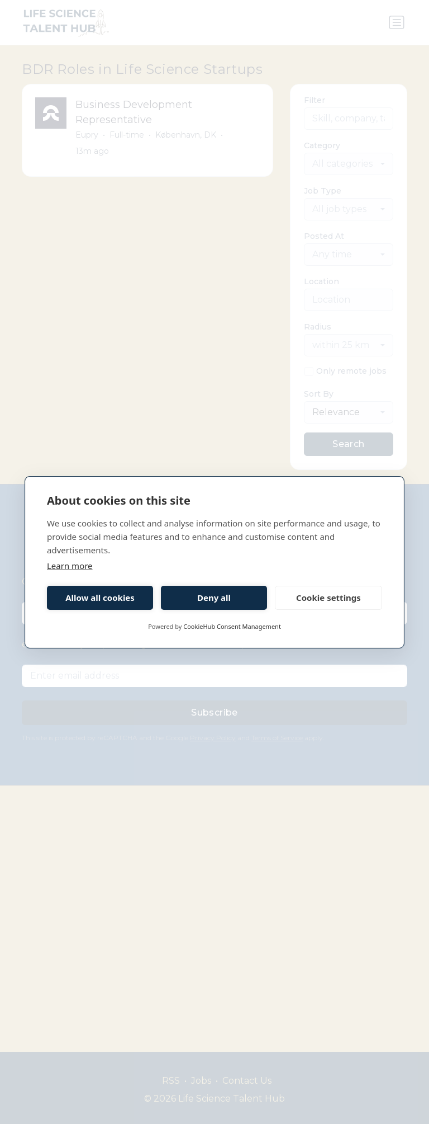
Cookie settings (328, 597)
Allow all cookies (100, 597)
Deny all (214, 597)
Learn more (70, 565)
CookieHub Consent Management (232, 626)
